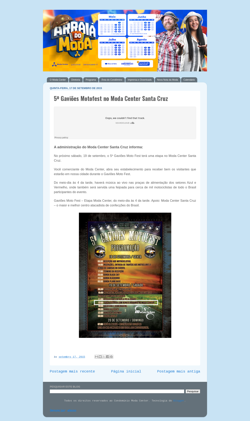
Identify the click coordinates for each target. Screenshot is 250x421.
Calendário (189, 79)
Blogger (178, 401)
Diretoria (75, 79)
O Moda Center (58, 79)
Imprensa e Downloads (140, 79)
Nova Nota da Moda (167, 79)
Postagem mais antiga (178, 371)
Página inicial (126, 371)
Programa (91, 79)
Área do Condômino (111, 79)
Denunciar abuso (63, 411)
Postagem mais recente (72, 371)
